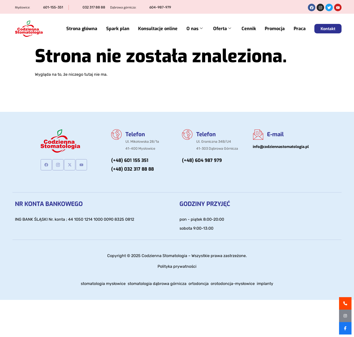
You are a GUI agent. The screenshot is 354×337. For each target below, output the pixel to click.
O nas (200, 28)
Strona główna (91, 29)
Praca (300, 29)
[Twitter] (69, 164)
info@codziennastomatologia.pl (281, 146)
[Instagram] (58, 164)
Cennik (251, 29)
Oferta (226, 28)
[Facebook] (46, 164)
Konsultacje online (165, 29)
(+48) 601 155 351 (129, 161)
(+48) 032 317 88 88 (132, 170)
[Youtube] (81, 164)
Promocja (276, 29)
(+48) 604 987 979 (202, 161)
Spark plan (126, 29)
